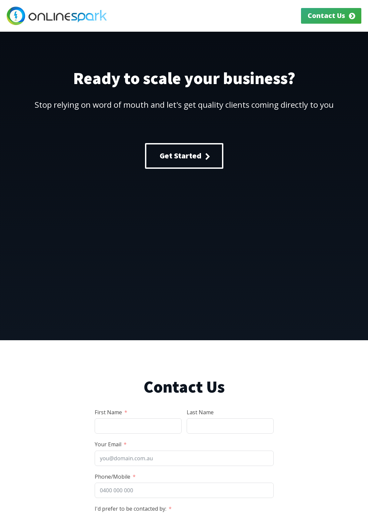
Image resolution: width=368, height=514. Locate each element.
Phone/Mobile (112, 476)
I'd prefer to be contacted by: (130, 508)
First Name (108, 412)
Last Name (200, 412)
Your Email (108, 444)
